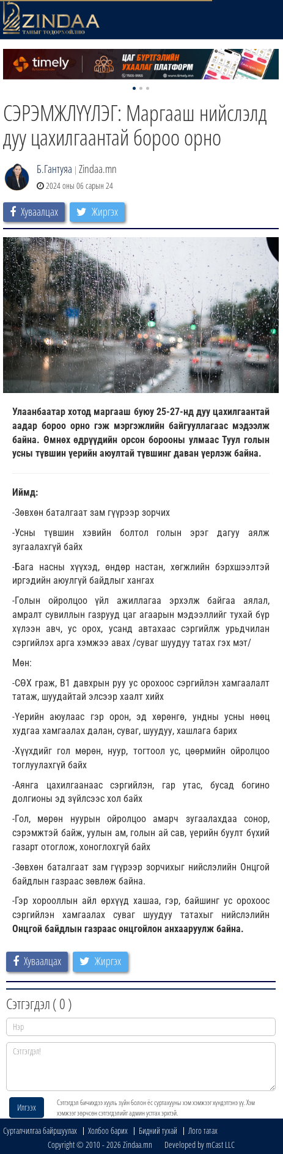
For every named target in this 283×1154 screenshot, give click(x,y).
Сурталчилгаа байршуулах (40, 1130)
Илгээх (26, 1107)
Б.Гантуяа (54, 168)
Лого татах (203, 1130)
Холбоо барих (108, 1130)
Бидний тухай (158, 1130)
